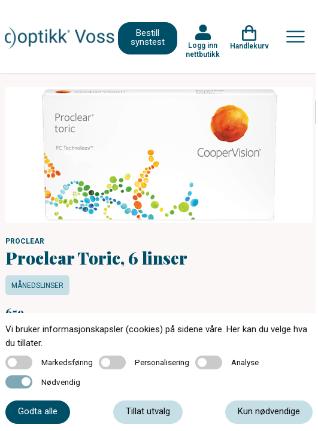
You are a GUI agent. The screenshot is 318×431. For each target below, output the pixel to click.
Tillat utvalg (148, 411)
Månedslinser (37, 285)
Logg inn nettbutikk (202, 49)
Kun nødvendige (269, 411)
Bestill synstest (148, 37)
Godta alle (37, 411)
